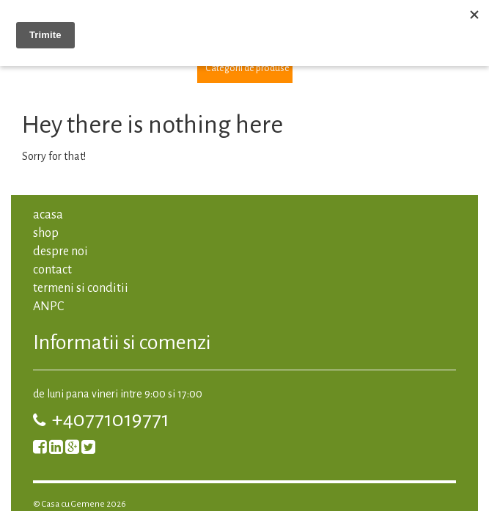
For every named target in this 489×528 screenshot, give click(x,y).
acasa (48, 214)
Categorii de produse (247, 68)
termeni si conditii (80, 288)
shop (46, 233)
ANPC (48, 306)
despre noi (60, 251)
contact (52, 269)
